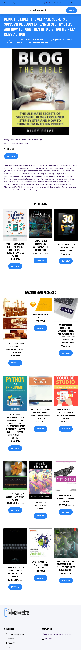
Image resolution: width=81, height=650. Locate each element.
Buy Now (11, 157)
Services (11, 639)
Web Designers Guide (23, 140)
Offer (71, 11)
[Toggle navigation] (7, 11)
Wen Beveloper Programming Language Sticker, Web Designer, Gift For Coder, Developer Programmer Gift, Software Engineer (66, 334)
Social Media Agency (16, 635)
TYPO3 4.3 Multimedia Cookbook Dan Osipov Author (15, 497)
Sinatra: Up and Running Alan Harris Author (66, 499)
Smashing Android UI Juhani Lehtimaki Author (40, 565)
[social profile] (14, 3)
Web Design (37, 140)
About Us (12, 644)
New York (49, 639)
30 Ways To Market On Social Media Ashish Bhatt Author (66, 248)
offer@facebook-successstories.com (56, 635)
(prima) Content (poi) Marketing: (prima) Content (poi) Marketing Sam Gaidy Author (15, 250)
